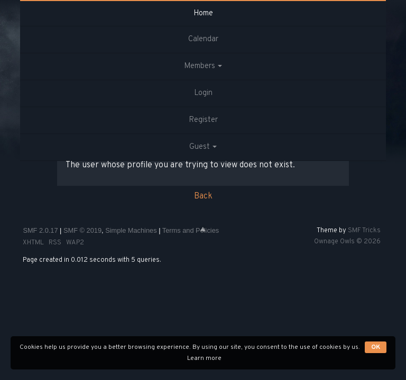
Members (203, 66)
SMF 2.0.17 (40, 230)
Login (203, 93)
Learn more (204, 358)
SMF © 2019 (82, 230)
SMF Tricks (364, 230)
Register (203, 120)
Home (203, 13)
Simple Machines (130, 230)
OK (375, 347)
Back (203, 196)
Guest (203, 147)
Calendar (203, 39)
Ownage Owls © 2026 (347, 242)
